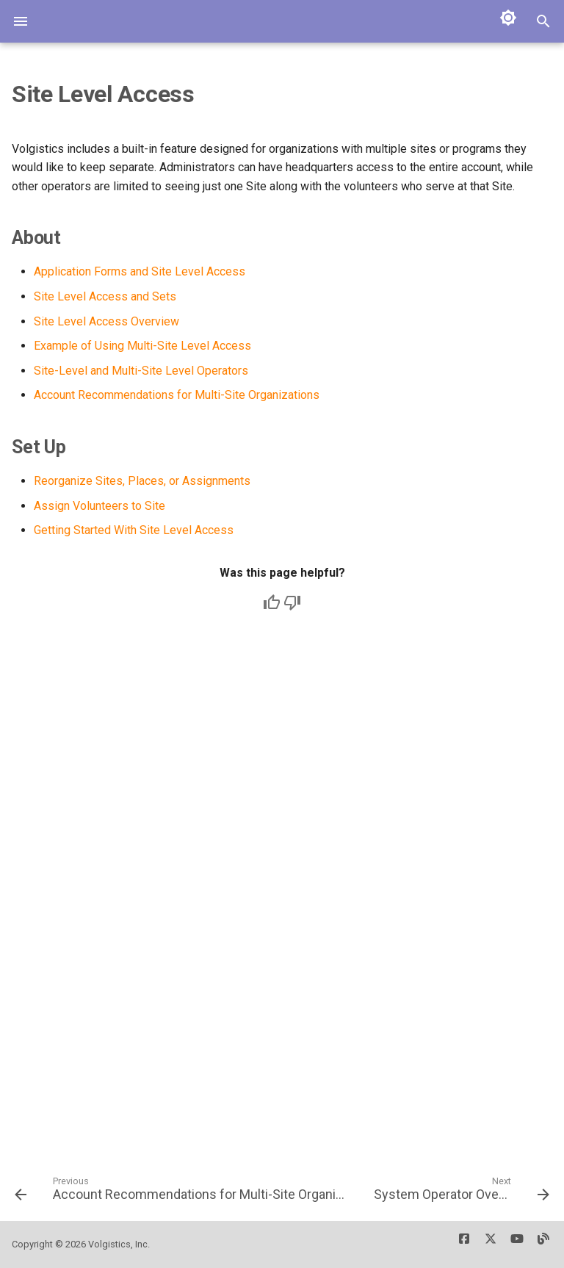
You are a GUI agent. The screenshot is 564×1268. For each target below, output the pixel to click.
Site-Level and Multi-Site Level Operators (141, 371)
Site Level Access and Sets (105, 296)
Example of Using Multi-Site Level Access (142, 346)
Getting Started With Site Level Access (134, 530)
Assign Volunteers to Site (99, 506)
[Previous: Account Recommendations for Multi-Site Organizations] (181, 1193)
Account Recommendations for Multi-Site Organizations (176, 395)
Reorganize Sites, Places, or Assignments (142, 481)
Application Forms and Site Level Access (139, 271)
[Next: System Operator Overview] (460, 1193)
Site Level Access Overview (106, 321)
